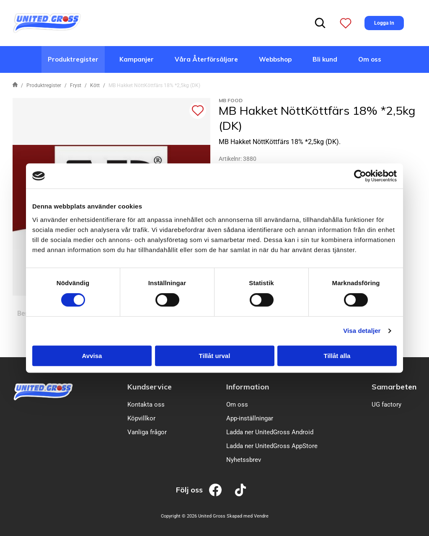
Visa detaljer (361, 330)
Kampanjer (136, 59)
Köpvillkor (141, 418)
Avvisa (92, 355)
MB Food (231, 100)
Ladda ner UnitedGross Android (269, 432)
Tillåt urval (214, 355)
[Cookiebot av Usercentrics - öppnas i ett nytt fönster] (360, 176)
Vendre (261, 516)
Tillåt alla (337, 355)
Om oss (369, 59)
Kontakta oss (146, 404)
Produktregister (73, 59)
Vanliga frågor (147, 432)
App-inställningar (249, 418)
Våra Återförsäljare (206, 59)
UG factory (386, 404)
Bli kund (325, 59)
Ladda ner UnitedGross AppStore (272, 446)
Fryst (75, 85)
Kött (95, 85)
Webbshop (275, 59)
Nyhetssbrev (243, 460)
